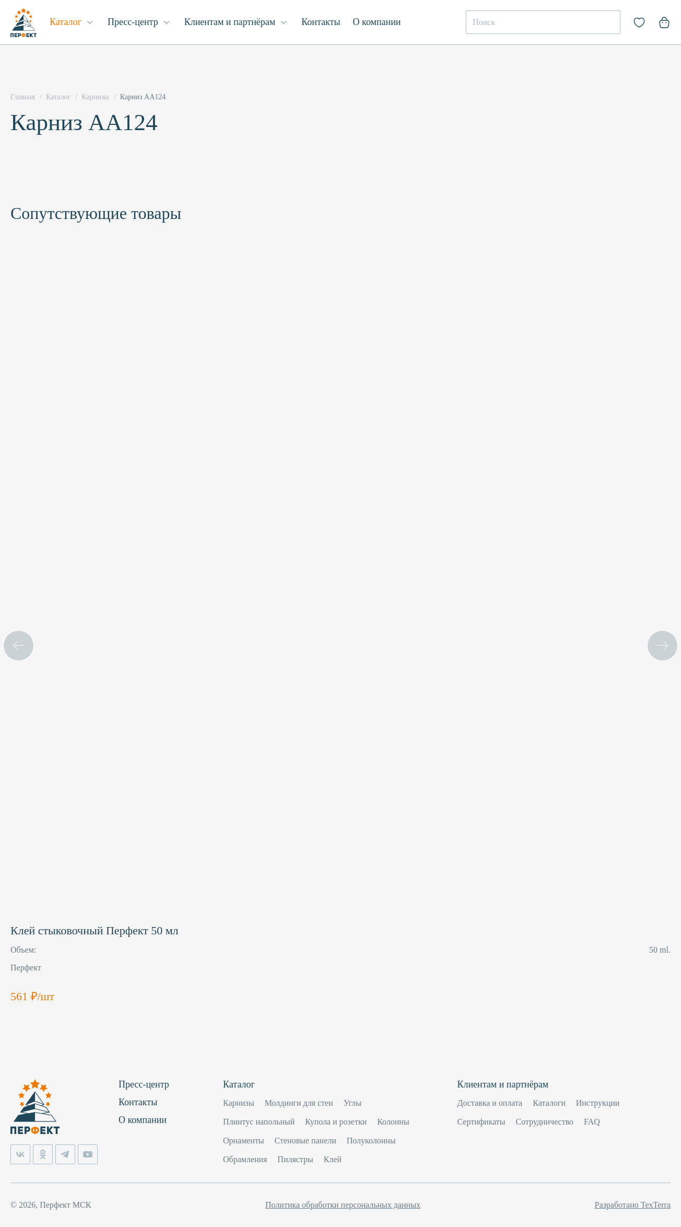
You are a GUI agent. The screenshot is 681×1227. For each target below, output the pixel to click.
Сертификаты (481, 1121)
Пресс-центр (133, 22)
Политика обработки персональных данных (342, 1204)
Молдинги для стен (299, 1102)
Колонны (393, 1121)
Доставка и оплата (490, 1102)
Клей (333, 1159)
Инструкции (598, 1102)
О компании (377, 22)
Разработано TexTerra (633, 1204)
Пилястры (295, 1159)
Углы (352, 1102)
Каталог (65, 22)
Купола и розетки (336, 1121)
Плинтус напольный (259, 1121)
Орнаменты (243, 1140)
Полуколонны (371, 1140)
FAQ (592, 1121)
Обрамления (245, 1159)
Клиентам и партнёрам (230, 22)
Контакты (320, 22)
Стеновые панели (305, 1140)
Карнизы (238, 1102)
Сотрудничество (545, 1121)
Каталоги (549, 1102)
